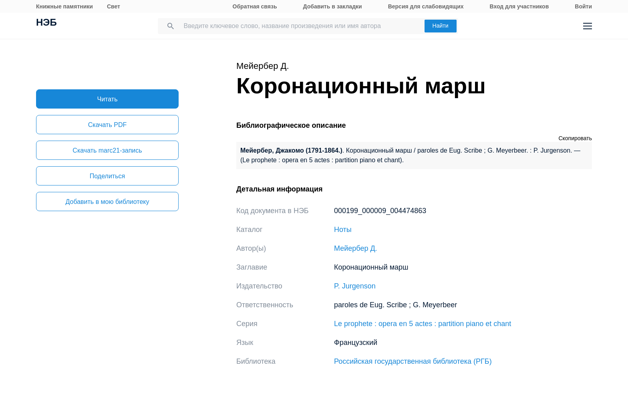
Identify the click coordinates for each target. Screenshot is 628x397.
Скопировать (575, 138)
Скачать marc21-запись (107, 150)
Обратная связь (255, 6)
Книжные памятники (64, 6)
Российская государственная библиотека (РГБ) (413, 361)
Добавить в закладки (332, 6)
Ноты (343, 230)
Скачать (107, 124)
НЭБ (46, 23)
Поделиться (107, 176)
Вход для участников (519, 6)
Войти (583, 6)
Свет (113, 6)
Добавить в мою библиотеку (107, 201)
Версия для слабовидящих (426, 6)
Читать (107, 99)
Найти (441, 25)
